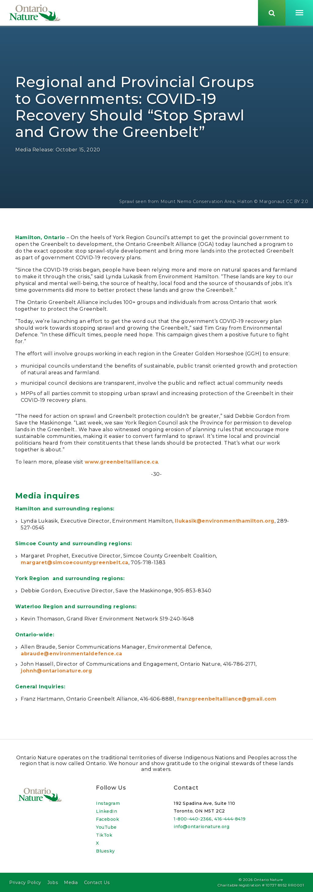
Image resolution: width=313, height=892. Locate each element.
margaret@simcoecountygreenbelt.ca (74, 564)
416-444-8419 (230, 819)
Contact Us (97, 882)
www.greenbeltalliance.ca (121, 463)
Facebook (107, 819)
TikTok (104, 835)
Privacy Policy (25, 882)
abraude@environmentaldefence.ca (71, 655)
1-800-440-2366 (193, 819)
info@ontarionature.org (201, 827)
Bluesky (105, 851)
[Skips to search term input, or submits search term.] (271, 13)
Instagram (108, 803)
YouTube (106, 827)
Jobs (52, 882)
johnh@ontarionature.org (56, 672)
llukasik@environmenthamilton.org (224, 522)
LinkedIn (106, 811)
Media (71, 882)
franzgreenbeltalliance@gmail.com (226, 700)
